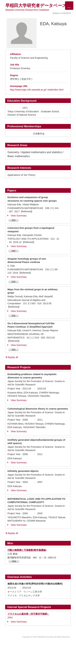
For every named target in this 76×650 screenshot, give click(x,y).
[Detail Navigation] (69, 5)
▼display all (11, 357)
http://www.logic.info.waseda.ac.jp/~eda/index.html (36, 89)
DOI (13, 220)
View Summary (17, 215)
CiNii (14, 561)
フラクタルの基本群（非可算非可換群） (28, 614)
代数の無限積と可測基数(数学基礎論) (26, 550)
